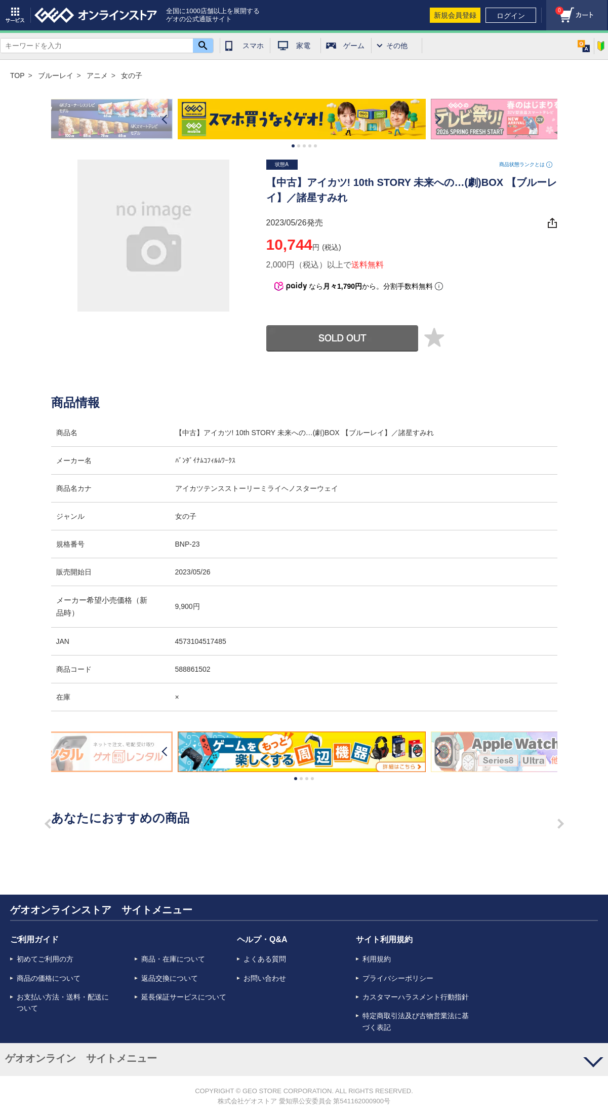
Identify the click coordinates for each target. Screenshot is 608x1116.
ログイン (511, 16)
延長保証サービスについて (183, 997)
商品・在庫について (173, 959)
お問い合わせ (265, 978)
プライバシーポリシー (397, 978)
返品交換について (169, 978)
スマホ (253, 46)
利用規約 (376, 959)
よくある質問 (265, 959)
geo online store (95, 15)
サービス (15, 15)
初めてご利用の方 (45, 959)
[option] (304, 119)
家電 (303, 46)
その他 (397, 46)
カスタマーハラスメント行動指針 (415, 997)
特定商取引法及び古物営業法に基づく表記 (415, 1021)
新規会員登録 (455, 15)
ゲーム (353, 46)
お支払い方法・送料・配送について (63, 1002)
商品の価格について (48, 978)
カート (554, 8)
